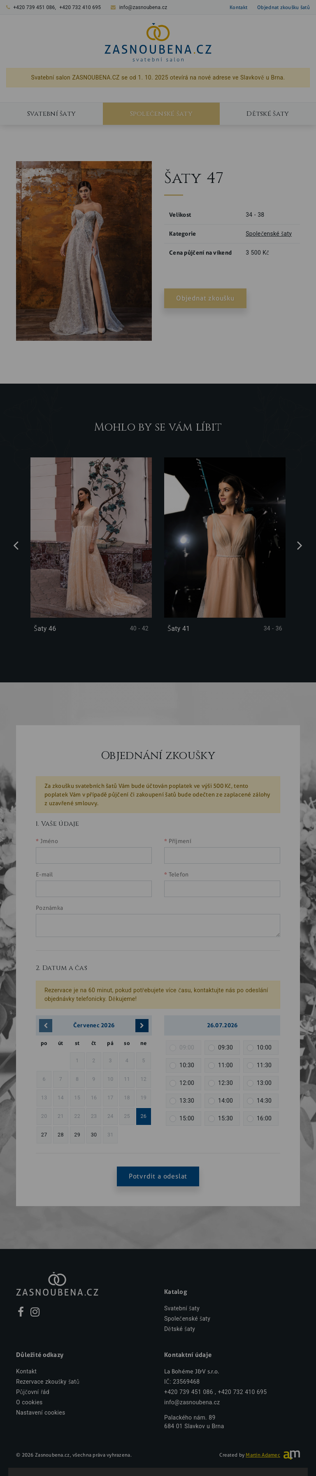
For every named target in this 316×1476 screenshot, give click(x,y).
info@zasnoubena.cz (143, 7)
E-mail (44, 874)
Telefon (179, 874)
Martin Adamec (263, 1455)
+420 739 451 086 (34, 7)
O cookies (29, 1402)
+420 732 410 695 (80, 7)
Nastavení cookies (40, 1412)
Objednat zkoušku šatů (283, 7)
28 (61, 1135)
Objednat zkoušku (205, 298)
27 (44, 1135)
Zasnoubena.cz (52, 1455)
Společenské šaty (161, 113)
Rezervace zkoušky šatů (47, 1381)
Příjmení (180, 841)
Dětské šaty (179, 1329)
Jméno (49, 841)
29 (77, 1135)
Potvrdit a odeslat (158, 1176)
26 (143, 1116)
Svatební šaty (51, 113)
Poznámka (49, 907)
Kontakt (238, 7)
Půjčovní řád (32, 1392)
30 (94, 1135)
